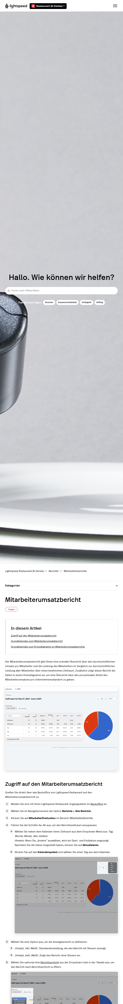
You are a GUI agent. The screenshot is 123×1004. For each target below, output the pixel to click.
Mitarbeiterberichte (75, 571)
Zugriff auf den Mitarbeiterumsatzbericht (33, 636)
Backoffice (96, 804)
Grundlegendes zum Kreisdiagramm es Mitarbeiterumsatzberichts (48, 647)
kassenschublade (67, 302)
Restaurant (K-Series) (48, 6)
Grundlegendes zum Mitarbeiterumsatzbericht (37, 641)
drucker (49, 302)
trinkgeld (86, 302)
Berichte (54, 571)
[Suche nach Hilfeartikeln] (61, 291)
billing (99, 302)
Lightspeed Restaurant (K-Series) (24, 571)
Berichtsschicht (50, 962)
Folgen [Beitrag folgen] (11, 609)
